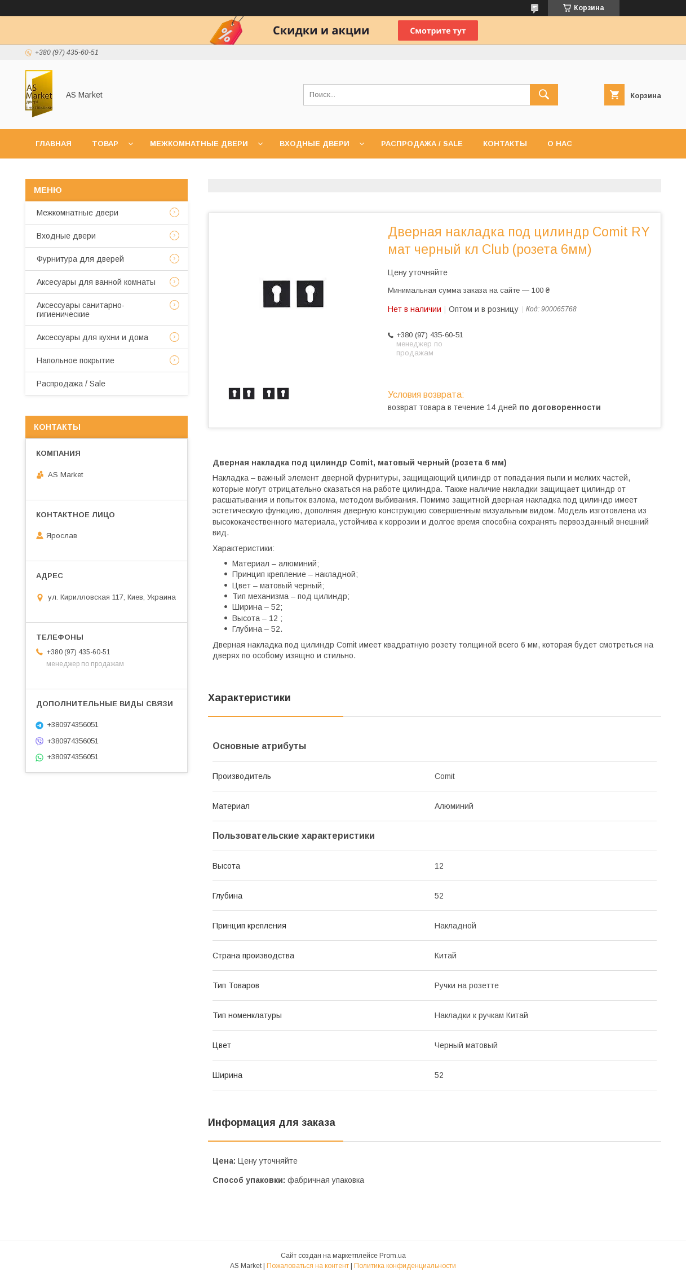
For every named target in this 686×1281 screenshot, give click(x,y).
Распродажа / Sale (422, 143)
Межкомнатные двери (199, 143)
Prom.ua (392, 1256)
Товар (105, 143)
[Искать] (544, 94)
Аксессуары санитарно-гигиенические (81, 310)
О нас (559, 143)
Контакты (505, 143)
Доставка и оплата (78, 173)
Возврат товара (175, 173)
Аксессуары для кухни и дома (92, 337)
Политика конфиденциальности (405, 1266)
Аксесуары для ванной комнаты (96, 282)
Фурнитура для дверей (80, 258)
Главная (54, 143)
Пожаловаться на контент (308, 1266)
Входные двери (314, 143)
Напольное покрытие (75, 360)
